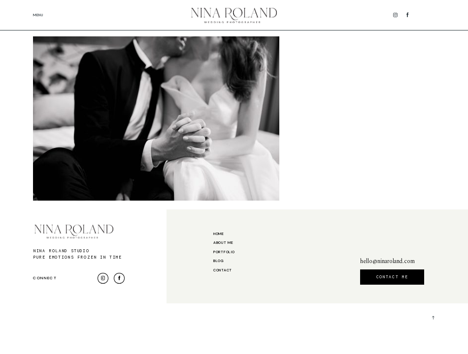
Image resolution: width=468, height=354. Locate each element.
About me (223, 243)
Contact (222, 270)
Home (218, 234)
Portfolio (224, 252)
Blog (218, 261)
